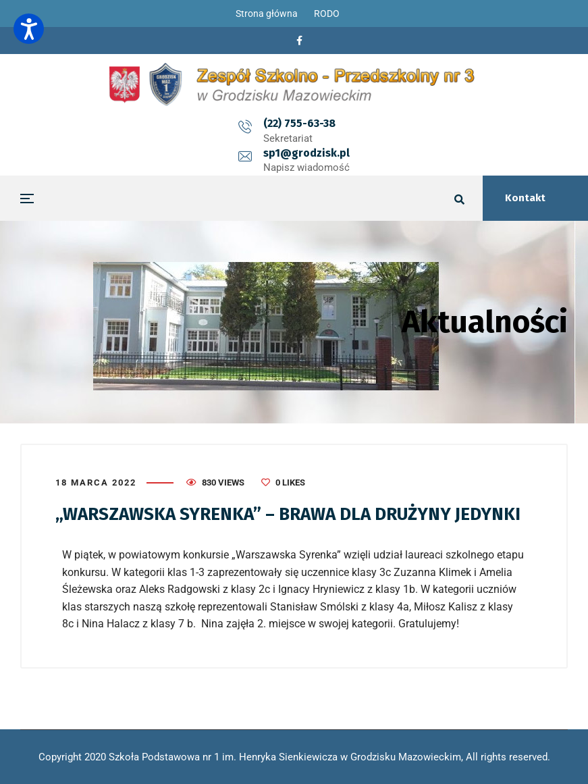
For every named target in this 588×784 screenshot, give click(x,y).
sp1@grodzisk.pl (363, 123)
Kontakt (525, 198)
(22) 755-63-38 (243, 123)
